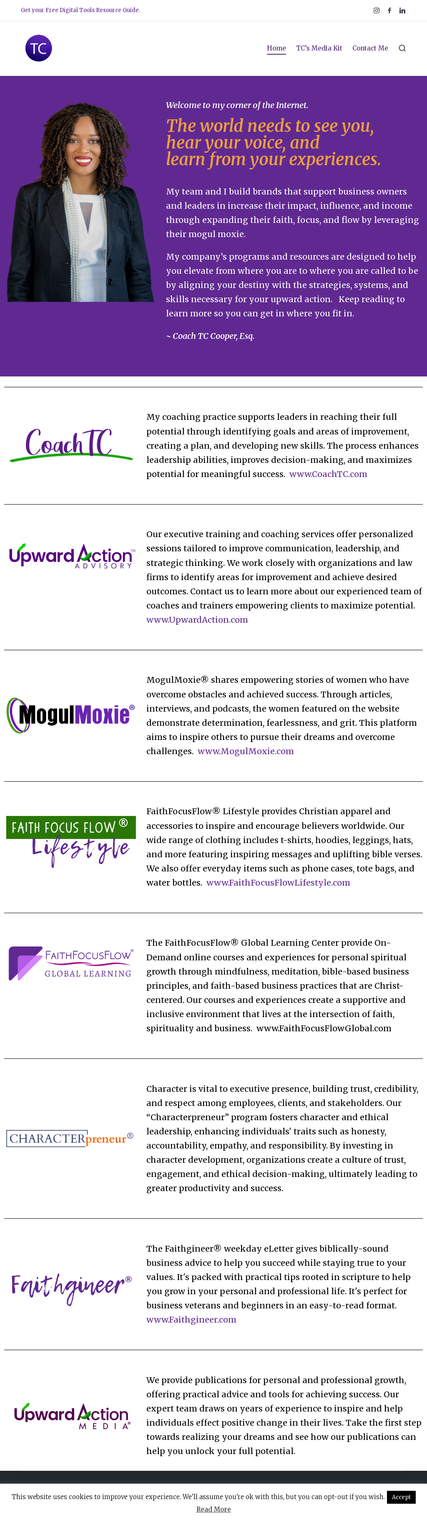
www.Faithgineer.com (191, 1320)
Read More (213, 1509)
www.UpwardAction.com (197, 620)
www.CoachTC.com (328, 474)
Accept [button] (401, 1497)
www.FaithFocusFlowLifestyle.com (279, 883)
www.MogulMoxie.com (246, 751)
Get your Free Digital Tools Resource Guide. (80, 10)
